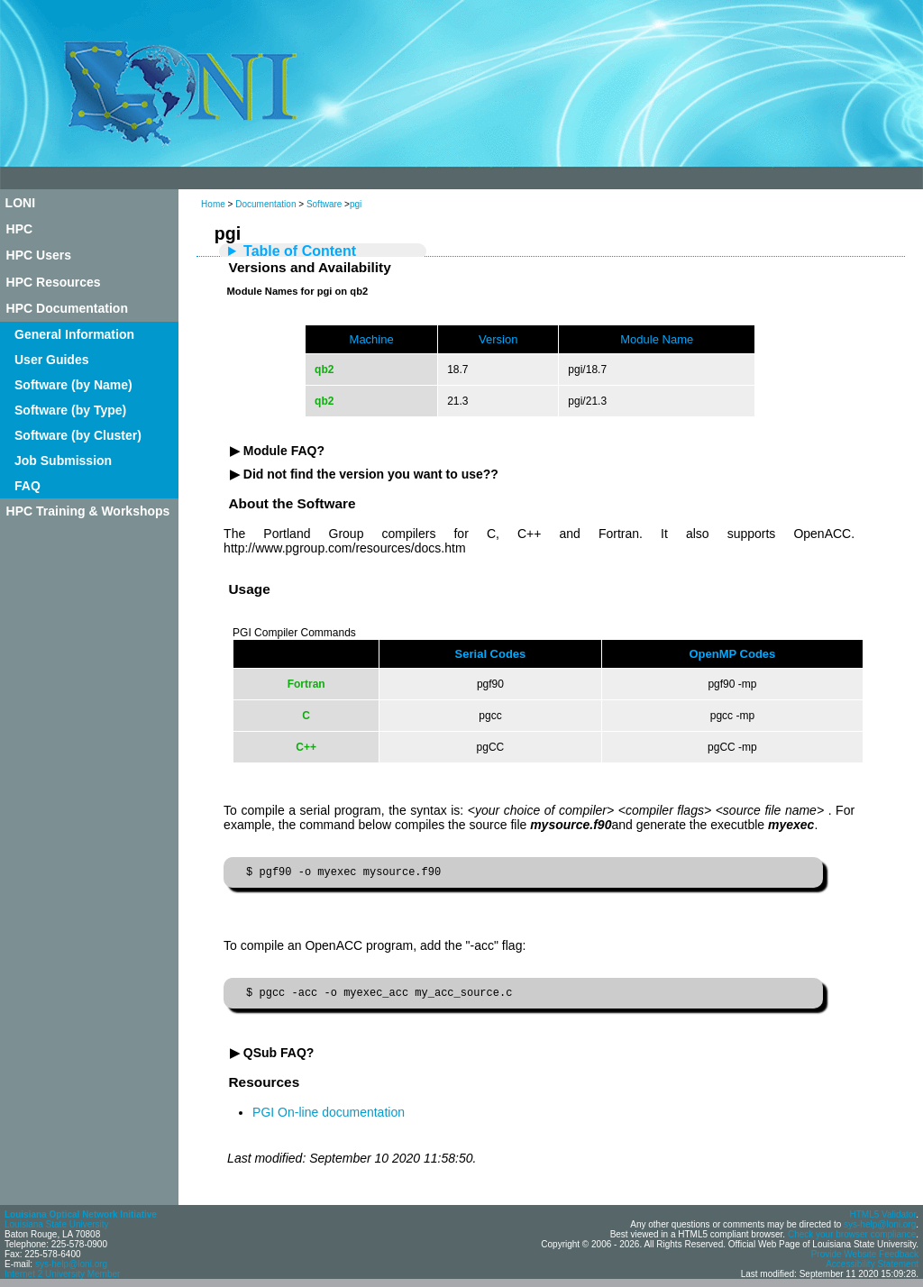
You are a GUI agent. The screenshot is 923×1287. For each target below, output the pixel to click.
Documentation (265, 204)
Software (324, 204)
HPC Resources (53, 282)
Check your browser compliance (852, 1240)
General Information (74, 334)
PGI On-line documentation (328, 1117)
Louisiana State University (57, 1230)
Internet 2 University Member (62, 1279)
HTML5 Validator (882, 1220)
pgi (355, 204)
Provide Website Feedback (864, 1259)
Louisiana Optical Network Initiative (81, 1220)
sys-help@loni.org (71, 1269)
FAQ (27, 486)
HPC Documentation (67, 308)
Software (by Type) (70, 410)
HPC (19, 229)
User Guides (51, 359)
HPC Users (38, 255)
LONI (20, 203)
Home (213, 204)
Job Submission (63, 460)
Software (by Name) (73, 385)
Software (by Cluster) (78, 435)
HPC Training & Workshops (88, 511)
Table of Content (299, 251)
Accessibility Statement (872, 1269)
